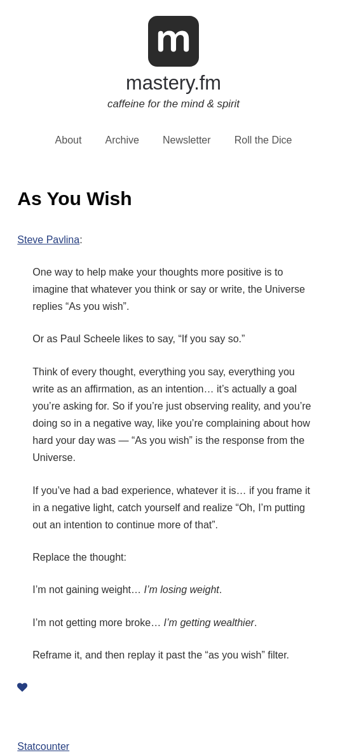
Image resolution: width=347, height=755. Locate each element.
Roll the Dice (263, 140)
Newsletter (187, 140)
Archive (122, 140)
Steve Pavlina (48, 239)
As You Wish (74, 198)
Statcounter (43, 746)
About (68, 140)
